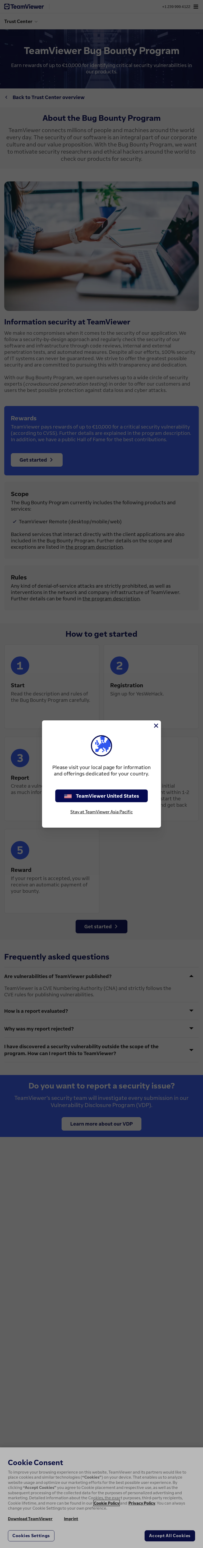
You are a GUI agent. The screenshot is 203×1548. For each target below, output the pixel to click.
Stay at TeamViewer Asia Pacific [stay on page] (101, 812)
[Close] (155, 725)
